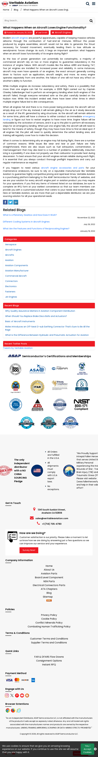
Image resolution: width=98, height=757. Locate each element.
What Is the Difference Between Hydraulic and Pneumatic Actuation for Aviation (47, 335)
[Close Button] (95, 749)
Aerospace (10, 244)
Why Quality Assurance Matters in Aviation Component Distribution (40, 310)
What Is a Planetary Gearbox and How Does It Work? (30, 215)
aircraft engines (19, 37)
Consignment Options (49, 660)
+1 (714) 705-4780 (52, 523)
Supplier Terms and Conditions (49, 642)
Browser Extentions (17, 704)
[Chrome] (8, 710)
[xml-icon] (49, 600)
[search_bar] (88, 3)
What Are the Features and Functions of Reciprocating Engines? (36, 228)
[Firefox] (13, 710)
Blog (16, 9)
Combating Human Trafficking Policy (49, 626)
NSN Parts (49, 581)
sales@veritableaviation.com (51, 518)
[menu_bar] (94, 3)
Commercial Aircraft (16, 275)
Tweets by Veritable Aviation (18, 348)
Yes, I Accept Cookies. (87, 749)
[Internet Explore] (18, 710)
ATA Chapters (49, 589)
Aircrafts (9, 254)
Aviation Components (16, 265)
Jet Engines (11, 296)
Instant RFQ (49, 664)
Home (49, 566)
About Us (49, 569)
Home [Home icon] (6, 9)
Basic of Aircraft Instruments (20, 321)
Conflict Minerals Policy (49, 622)
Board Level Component (49, 577)
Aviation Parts (49, 573)
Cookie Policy (49, 618)
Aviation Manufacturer (17, 270)
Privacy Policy (49, 615)
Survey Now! (29, 550)
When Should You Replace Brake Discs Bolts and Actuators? (36, 316)
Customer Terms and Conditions (49, 638)
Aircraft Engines (63, 32)
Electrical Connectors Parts (49, 585)
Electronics (11, 286)
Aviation (9, 260)
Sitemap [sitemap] (49, 596)
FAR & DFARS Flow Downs (49, 657)
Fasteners (10, 291)
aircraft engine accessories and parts (62, 167)
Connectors (11, 281)
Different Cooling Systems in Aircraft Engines (26, 221)
